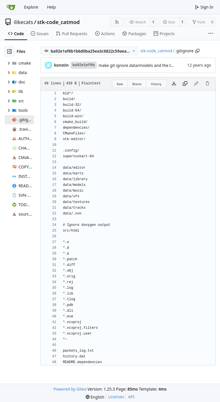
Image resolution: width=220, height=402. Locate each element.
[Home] (11, 7)
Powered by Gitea (70, 389)
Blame (137, 84)
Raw (120, 84)
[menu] (95, 397)
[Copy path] (197, 51)
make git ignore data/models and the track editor (145, 65)
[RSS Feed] (116, 22)
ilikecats (23, 22)
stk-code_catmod (58, 22)
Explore (31, 7)
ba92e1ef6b (83, 65)
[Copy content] (185, 84)
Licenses (116, 396)
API (131, 396)
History (156, 84)
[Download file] (173, 84)
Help (51, 7)
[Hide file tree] (9, 51)
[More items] (210, 33)
